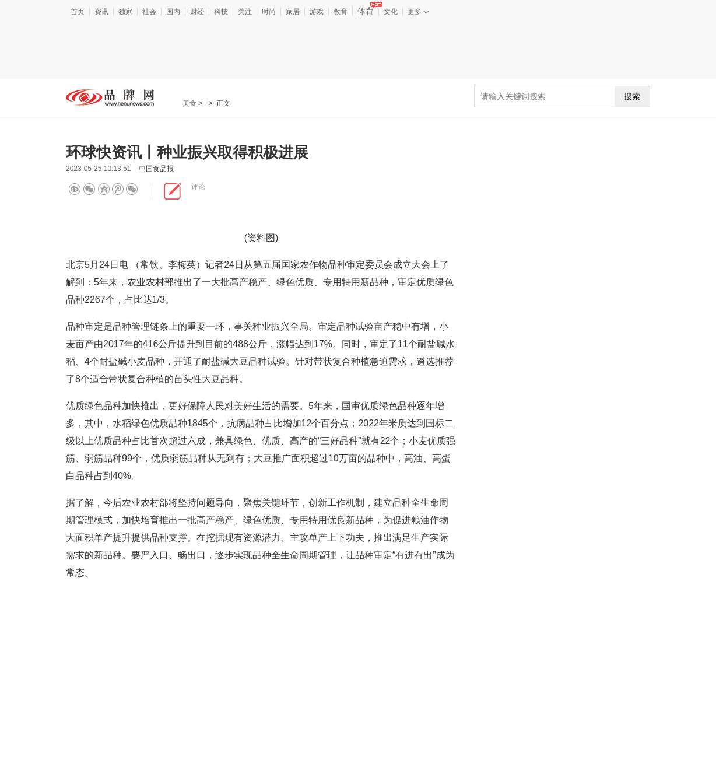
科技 (221, 12)
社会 (149, 12)
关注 (245, 12)
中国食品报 (156, 169)
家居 (293, 12)
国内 (173, 12)
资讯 (101, 12)
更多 (418, 12)
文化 (391, 12)
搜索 (632, 96)
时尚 (269, 12)
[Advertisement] (358, 49)
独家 (125, 12)
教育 (341, 12)
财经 (197, 12)
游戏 (317, 12)
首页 (78, 12)
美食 (189, 103)
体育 (367, 11)
